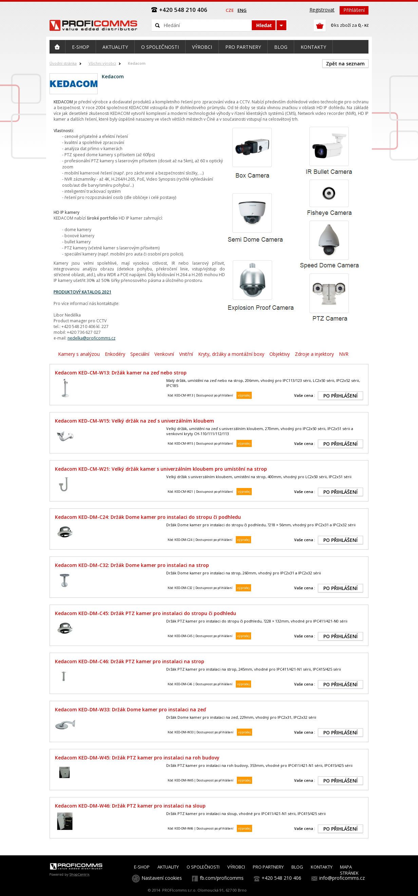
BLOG (297, 867)
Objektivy (279, 354)
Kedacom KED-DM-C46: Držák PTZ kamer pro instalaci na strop (129, 661)
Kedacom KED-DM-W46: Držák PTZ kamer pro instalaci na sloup (130, 805)
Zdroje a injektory (314, 354)
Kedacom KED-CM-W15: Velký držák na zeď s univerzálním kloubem (134, 421)
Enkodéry (115, 354)
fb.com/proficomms (222, 878)
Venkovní (164, 354)
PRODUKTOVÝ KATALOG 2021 (82, 292)
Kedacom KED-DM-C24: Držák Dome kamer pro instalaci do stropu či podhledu (148, 517)
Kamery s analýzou (79, 354)
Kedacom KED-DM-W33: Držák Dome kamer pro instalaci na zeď (130, 709)
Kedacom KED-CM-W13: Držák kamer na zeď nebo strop (121, 372)
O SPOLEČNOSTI (203, 867)
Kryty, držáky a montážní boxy (231, 354)
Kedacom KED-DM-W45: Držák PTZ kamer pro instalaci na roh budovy (137, 757)
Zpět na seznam (345, 63)
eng (242, 10)
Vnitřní (186, 354)
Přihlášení (354, 10)
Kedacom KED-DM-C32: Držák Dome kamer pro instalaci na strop (132, 565)
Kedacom (137, 63)
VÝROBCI (236, 867)
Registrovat (322, 9)
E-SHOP (142, 867)
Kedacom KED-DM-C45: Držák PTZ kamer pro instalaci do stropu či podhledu (145, 613)
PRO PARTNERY (268, 867)
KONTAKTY (321, 867)
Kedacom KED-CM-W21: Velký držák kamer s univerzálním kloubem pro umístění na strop (161, 469)
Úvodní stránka (63, 63)
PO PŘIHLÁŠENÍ (340, 395)
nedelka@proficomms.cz (91, 338)
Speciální (139, 354)
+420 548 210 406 (281, 878)
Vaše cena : (304, 395)
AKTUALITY (168, 867)
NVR (343, 354)
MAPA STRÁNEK (349, 870)
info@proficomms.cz (342, 878)
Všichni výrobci (102, 63)
